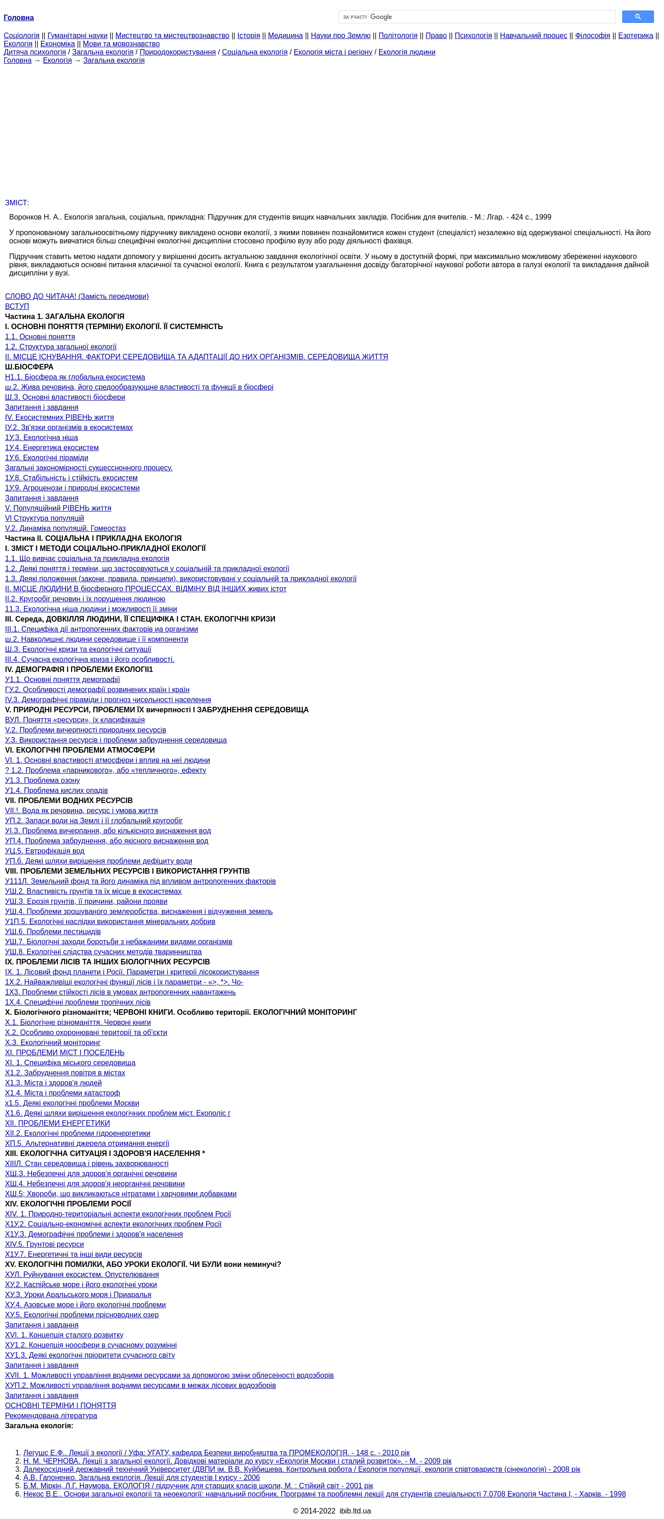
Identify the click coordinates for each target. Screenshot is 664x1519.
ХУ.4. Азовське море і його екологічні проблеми (85, 1305)
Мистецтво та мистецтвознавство (172, 35)
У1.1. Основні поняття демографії (62, 679)
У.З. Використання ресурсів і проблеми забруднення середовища (116, 740)
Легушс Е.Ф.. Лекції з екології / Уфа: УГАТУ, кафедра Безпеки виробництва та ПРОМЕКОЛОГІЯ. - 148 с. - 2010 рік (216, 1453)
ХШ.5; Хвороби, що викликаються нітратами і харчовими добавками (121, 1194)
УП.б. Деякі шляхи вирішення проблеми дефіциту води (98, 861)
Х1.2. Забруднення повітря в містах (65, 1073)
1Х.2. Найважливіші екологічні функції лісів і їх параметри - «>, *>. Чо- (124, 982)
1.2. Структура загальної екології (61, 347)
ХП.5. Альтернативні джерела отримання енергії (87, 1143)
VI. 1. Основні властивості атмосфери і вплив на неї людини (107, 760)
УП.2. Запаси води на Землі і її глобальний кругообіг (94, 821)
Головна (18, 60)
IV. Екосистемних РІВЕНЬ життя (59, 417)
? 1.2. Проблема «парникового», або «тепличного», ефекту (105, 770)
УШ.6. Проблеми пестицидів (53, 932)
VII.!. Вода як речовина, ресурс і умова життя (81, 811)
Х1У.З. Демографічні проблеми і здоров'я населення (94, 1234)
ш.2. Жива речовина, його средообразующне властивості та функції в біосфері (139, 387)
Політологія (398, 35)
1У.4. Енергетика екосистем (52, 447)
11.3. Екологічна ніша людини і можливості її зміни (91, 609)
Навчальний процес (534, 35)
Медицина (285, 35)
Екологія (18, 44)
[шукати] (476, 17)
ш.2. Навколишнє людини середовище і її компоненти (96, 639)
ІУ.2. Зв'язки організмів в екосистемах (69, 427)
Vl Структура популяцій (44, 518)
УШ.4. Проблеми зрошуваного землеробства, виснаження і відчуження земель (139, 911)
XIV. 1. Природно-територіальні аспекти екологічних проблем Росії (118, 1214)
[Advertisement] (332, 129)
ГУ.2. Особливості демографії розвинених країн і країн (97, 689)
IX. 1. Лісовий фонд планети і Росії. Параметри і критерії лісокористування (132, 972)
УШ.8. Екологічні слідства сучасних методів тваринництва (103, 952)
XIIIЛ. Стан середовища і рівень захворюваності (86, 1163)
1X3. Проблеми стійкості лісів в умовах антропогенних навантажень (120, 992)
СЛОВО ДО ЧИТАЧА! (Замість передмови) (77, 296)
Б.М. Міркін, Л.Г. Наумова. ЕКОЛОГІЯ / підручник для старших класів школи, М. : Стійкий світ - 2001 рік (198, 1486)
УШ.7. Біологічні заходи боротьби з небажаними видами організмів (118, 942)
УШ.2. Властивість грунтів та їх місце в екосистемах (93, 891)
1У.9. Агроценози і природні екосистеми (72, 488)
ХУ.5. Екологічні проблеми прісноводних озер (82, 1315)
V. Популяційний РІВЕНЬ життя (58, 508)
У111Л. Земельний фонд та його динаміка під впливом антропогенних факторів (140, 881)
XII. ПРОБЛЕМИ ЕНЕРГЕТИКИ (57, 1123)
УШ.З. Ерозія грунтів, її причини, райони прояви (86, 901)
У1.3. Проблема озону (42, 780)
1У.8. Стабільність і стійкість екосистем (71, 478)
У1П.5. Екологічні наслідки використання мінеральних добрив (110, 921)
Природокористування (177, 52)
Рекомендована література (51, 1416)
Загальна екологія (103, 52)
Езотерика (635, 35)
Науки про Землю (340, 35)
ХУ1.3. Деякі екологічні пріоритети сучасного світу (90, 1355)
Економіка (57, 44)
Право (436, 35)
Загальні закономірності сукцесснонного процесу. (89, 468)
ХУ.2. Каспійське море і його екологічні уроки (81, 1284)
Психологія (473, 35)
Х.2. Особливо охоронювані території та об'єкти (86, 1032)
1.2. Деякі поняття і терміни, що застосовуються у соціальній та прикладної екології (147, 568)
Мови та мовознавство (121, 44)
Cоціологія (21, 35)
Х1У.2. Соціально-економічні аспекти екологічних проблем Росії (113, 1224)
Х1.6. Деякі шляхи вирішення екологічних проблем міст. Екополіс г (118, 1113)
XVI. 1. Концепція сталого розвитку (64, 1335)
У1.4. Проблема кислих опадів (56, 790)
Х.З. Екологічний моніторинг (52, 1042)
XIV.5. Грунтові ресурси (44, 1244)
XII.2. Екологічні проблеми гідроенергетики (78, 1133)
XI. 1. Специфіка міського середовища (70, 1063)
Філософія (592, 35)
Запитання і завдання (41, 407)
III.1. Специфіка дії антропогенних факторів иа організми (101, 629)
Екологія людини (407, 52)
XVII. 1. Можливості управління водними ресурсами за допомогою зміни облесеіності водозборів (169, 1375)
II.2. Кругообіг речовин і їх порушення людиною (85, 599)
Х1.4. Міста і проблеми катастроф (62, 1093)
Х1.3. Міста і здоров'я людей (53, 1083)
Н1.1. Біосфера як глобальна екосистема (75, 377)
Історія (248, 35)
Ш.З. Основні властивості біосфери (65, 397)
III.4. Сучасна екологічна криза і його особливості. (89, 659)
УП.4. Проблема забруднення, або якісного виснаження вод (106, 841)
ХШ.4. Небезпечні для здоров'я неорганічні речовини (95, 1184)
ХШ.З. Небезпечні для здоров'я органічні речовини (91, 1174)
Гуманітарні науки (77, 35)
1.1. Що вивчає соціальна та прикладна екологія (87, 558)
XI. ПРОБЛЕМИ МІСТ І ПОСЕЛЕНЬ (65, 1053)
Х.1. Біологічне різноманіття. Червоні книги (78, 1022)
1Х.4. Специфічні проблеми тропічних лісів (78, 1002)
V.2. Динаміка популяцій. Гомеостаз (65, 528)
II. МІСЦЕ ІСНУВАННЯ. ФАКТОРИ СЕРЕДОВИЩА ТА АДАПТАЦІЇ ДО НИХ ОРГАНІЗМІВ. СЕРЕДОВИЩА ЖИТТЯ (196, 357)
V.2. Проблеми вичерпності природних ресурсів (85, 730)
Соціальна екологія (255, 52)
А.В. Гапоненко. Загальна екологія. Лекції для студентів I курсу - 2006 (141, 1477)
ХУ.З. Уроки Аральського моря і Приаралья (78, 1295)
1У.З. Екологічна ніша (41, 437)
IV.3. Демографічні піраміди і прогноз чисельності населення (108, 700)
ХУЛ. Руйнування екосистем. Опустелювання (82, 1274)
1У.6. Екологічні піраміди (46, 458)
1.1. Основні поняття (40, 337)
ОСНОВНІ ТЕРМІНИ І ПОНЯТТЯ (60, 1405)
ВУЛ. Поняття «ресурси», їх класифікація (75, 720)
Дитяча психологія (35, 52)
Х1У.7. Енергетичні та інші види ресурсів (73, 1254)
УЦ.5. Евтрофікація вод (44, 851)
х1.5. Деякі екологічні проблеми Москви (72, 1103)
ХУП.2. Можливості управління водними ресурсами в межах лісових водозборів (140, 1385)
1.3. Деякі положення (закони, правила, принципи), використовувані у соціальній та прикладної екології (181, 579)
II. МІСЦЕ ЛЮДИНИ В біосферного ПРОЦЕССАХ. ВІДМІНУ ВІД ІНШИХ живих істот (146, 589)
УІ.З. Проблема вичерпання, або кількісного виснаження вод (108, 831)
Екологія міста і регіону (333, 52)
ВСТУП (17, 306)
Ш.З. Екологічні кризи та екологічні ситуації (78, 649)
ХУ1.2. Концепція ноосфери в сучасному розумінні (91, 1345)
